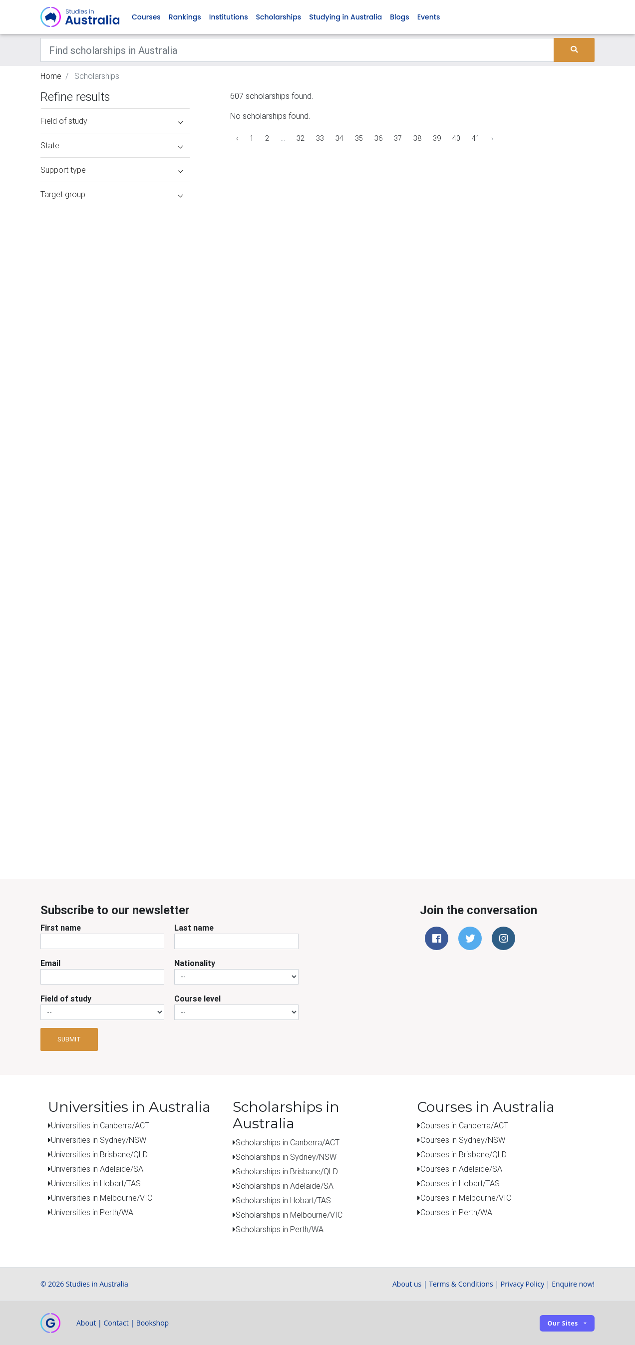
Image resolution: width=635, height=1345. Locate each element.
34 (339, 138)
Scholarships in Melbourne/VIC (289, 1215)
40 (456, 138)
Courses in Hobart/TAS (460, 1183)
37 (398, 138)
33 (320, 138)
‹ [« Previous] (237, 138)
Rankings (185, 17)
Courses (146, 17)
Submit (69, 1039)
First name (60, 928)
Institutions (228, 17)
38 (417, 138)
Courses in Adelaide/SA (461, 1169)
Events (428, 17)
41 (476, 138)
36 (378, 138)
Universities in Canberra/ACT (100, 1125)
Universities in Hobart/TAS (96, 1183)
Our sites (563, 1323)
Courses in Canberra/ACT (464, 1125)
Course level (197, 999)
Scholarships (279, 17)
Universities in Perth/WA (92, 1212)
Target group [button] (111, 194)
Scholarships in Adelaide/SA (284, 1186)
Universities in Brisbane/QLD (99, 1154)
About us (406, 1284)
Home (50, 76)
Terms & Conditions (461, 1284)
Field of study (65, 999)
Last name (194, 928)
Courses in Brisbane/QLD (463, 1154)
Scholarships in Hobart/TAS (283, 1200)
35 (359, 138)
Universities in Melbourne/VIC (101, 1198)
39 (437, 138)
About (86, 1323)
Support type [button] (111, 170)
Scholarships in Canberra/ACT (287, 1142)
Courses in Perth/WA (456, 1212)
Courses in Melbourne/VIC (465, 1198)
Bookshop (152, 1323)
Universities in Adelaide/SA (97, 1169)
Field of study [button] (111, 121)
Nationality (194, 963)
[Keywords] (297, 50)
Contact (115, 1323)
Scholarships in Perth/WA (279, 1229)
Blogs (399, 17)
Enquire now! (573, 1284)
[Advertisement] (115, 787)
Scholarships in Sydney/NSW (286, 1157)
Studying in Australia (345, 17)
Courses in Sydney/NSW (462, 1140)
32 (301, 138)
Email (50, 963)
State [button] (111, 145)
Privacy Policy (522, 1284)
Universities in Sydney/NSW (98, 1140)
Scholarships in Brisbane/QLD (287, 1171)
